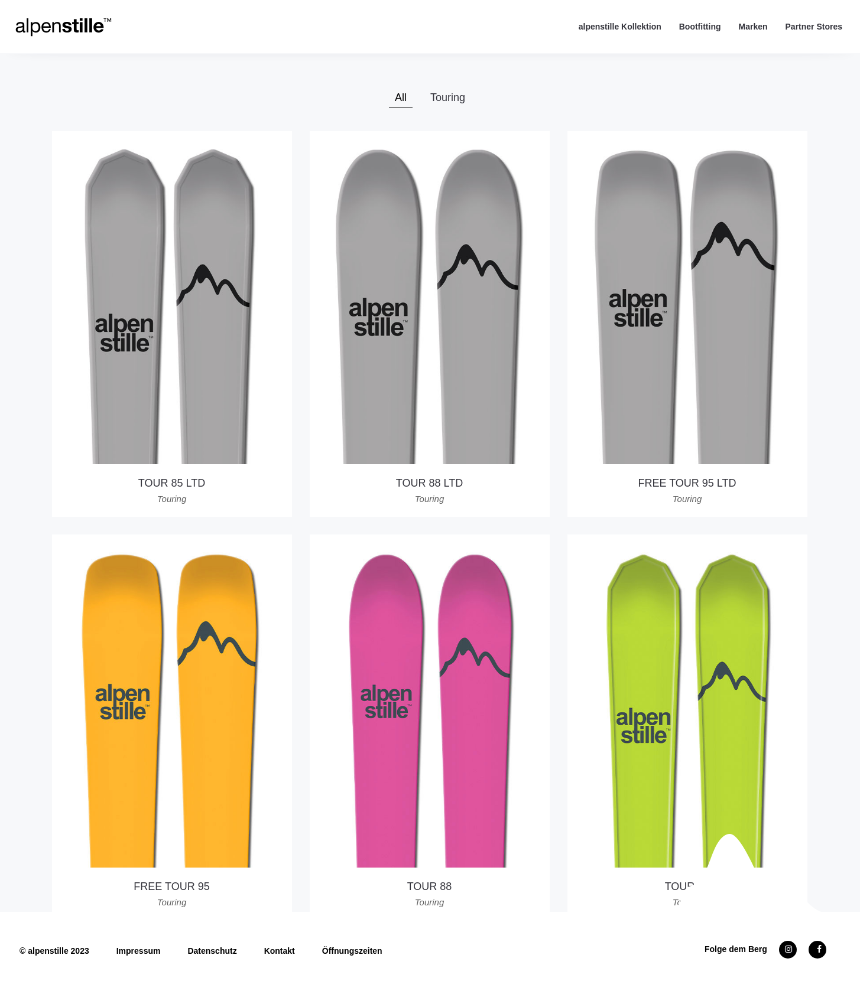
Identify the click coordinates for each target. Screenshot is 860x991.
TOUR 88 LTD (429, 483)
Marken (752, 26)
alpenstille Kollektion (620, 26)
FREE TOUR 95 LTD (687, 483)
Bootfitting (700, 26)
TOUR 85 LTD (171, 483)
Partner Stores (814, 26)
